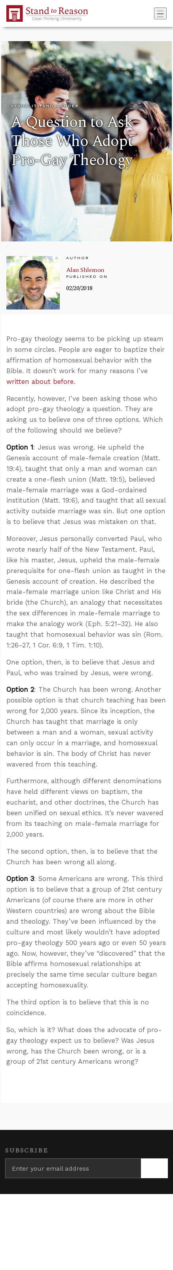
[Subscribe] (154, 1168)
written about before (40, 381)
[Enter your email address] (73, 1168)
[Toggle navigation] (160, 13)
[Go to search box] (151, 13)
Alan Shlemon (85, 270)
